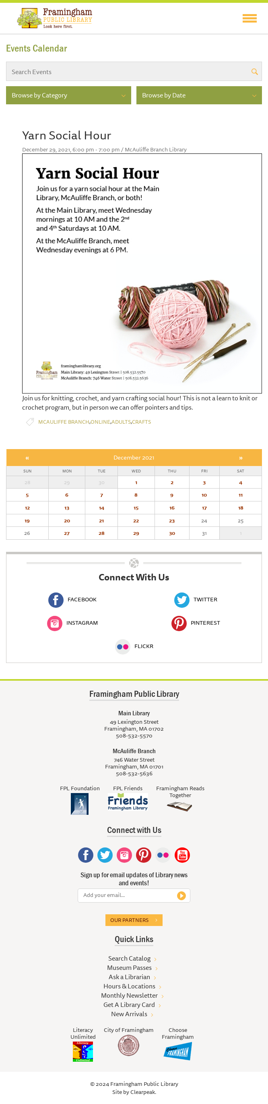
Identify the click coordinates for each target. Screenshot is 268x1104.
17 (204, 507)
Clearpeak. (143, 1091)
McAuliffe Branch (63, 422)
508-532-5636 (134, 773)
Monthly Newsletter (129, 995)
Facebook (72, 599)
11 (241, 495)
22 (136, 520)
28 (102, 533)
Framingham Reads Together (180, 792)
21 (101, 520)
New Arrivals (129, 1013)
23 (172, 520)
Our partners (129, 920)
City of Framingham (129, 1029)
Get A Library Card (129, 1004)
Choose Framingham (178, 1033)
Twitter (195, 599)
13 (66, 507)
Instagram (72, 622)
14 (101, 507)
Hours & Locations (129, 986)
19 (27, 520)
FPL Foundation (80, 788)
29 (136, 533)
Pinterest (195, 622)
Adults (121, 422)
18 (240, 507)
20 (67, 520)
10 (204, 495)
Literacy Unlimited (83, 1033)
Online (100, 422)
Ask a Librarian (129, 976)
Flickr (134, 646)
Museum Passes (129, 967)
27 (67, 533)
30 (172, 533)
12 (27, 507)
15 (136, 507)
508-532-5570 (134, 735)
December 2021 (134, 457)
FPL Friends (127, 788)
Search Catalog (129, 958)
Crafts (141, 422)
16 (172, 507)
